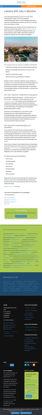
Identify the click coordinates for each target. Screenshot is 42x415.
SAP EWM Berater (14, 239)
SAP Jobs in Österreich (14, 288)
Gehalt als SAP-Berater (29, 281)
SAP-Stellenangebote (15, 148)
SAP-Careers (13, 285)
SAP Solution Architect (26, 261)
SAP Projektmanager (19, 263)
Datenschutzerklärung (9, 335)
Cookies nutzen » (15, 412)
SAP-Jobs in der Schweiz (23, 287)
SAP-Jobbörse (26, 288)
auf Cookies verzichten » (26, 412)
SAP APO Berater (14, 241)
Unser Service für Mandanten (31, 327)
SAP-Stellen (30, 283)
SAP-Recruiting (20, 283)
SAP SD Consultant (19, 233)
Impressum (7, 333)
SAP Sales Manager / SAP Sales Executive (20, 265)
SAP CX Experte (7, 235)
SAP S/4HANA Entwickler (16, 267)
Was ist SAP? (6, 281)
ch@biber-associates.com (11, 201)
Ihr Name (28, 379)
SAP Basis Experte (23, 252)
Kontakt (7, 203)
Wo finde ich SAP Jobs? (8, 400)
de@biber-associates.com (11, 199)
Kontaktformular (8, 329)
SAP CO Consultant (13, 245)
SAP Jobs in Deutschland (25, 285)
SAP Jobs (12, 376)
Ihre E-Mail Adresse (30, 384)
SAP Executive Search (8, 283)
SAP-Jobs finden (17, 281)
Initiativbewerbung (31, 6)
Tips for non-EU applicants (28, 290)
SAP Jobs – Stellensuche (31, 308)
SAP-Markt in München (30, 29)
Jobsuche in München (9, 101)
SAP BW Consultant (27, 246)
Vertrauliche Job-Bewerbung (31, 310)
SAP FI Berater (26, 243)
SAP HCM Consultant (23, 248)
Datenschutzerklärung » (27, 410)
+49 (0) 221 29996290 (10, 197)
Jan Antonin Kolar (11, 186)
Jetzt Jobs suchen (21, 216)
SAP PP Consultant (29, 235)
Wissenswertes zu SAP (10, 277)
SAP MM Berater (18, 237)
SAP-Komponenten (14, 290)
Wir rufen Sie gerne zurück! (31, 329)
